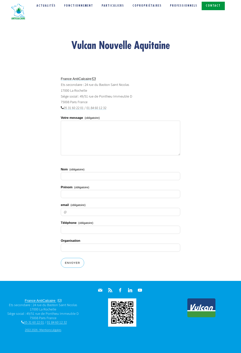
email (73, 205)
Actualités (46, 5)
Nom (73, 169)
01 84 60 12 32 (96, 108)
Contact (213, 5)
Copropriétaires (147, 5)
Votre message (80, 118)
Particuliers (113, 5)
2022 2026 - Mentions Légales (43, 330)
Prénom (75, 187)
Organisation (70, 240)
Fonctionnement (78, 5)
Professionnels (183, 5)
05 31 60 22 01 (72, 108)
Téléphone (77, 223)
